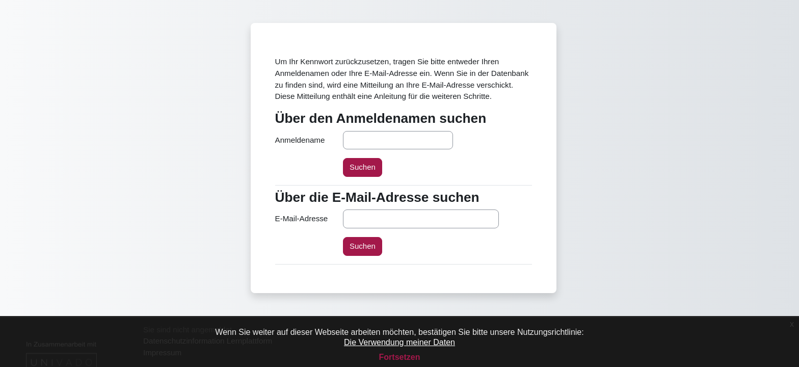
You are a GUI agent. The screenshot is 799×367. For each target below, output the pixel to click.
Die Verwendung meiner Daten (399, 342)
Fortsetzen (399, 357)
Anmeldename (300, 140)
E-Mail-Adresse (301, 218)
